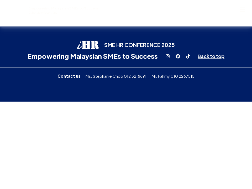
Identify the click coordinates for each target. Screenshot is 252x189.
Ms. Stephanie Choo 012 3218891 (116, 76)
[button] (242, 9)
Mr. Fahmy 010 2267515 (173, 76)
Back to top (211, 56)
